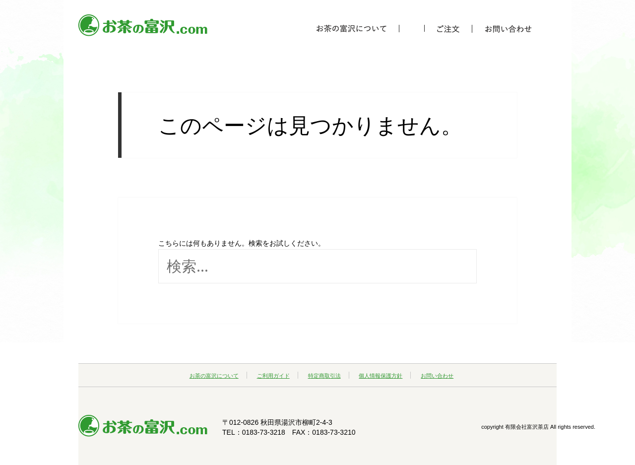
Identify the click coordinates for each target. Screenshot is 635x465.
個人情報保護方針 (380, 376)
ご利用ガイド (273, 376)
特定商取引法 (324, 376)
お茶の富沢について (214, 376)
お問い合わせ (437, 376)
